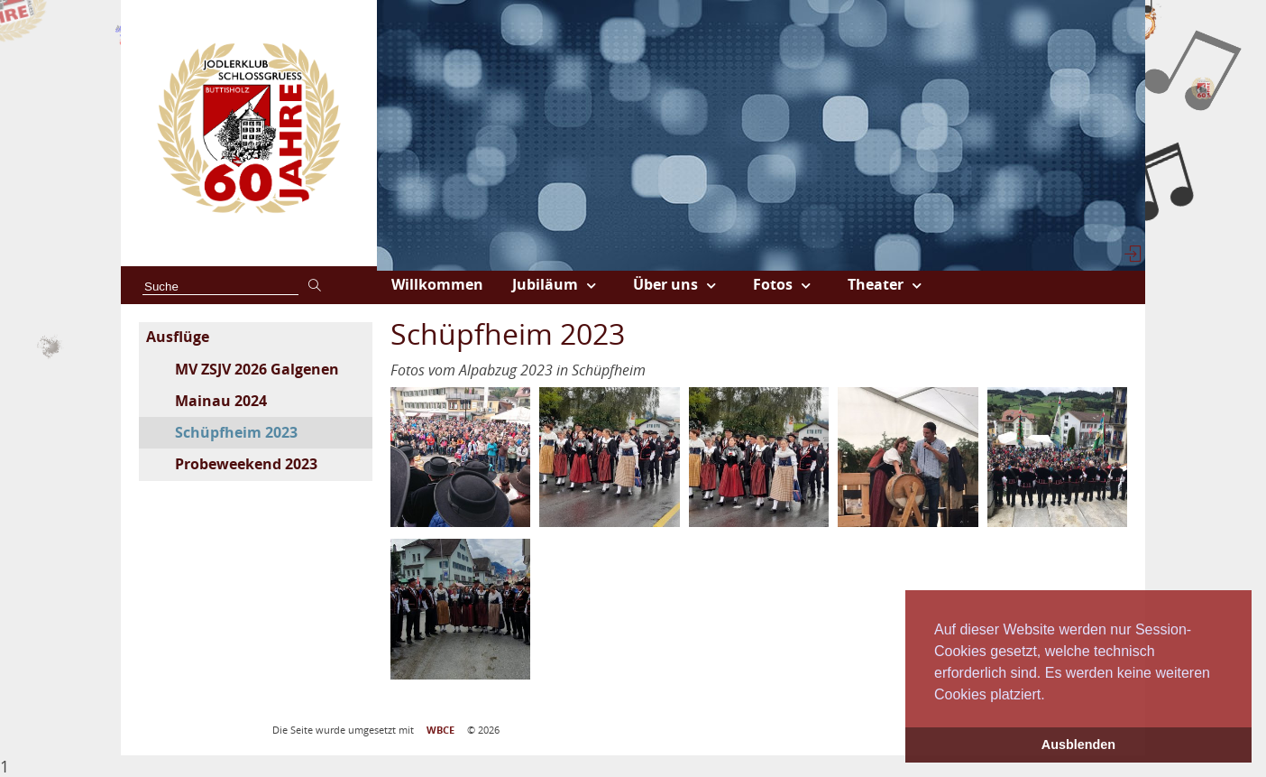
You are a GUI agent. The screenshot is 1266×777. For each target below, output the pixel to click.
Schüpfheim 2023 (236, 432)
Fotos (773, 284)
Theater (876, 284)
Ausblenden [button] (1078, 744)
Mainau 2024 (221, 401)
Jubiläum (545, 284)
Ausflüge (177, 337)
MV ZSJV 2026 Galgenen (257, 369)
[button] (1051, 695)
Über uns (665, 284)
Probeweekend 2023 (246, 464)
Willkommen (437, 284)
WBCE (440, 730)
